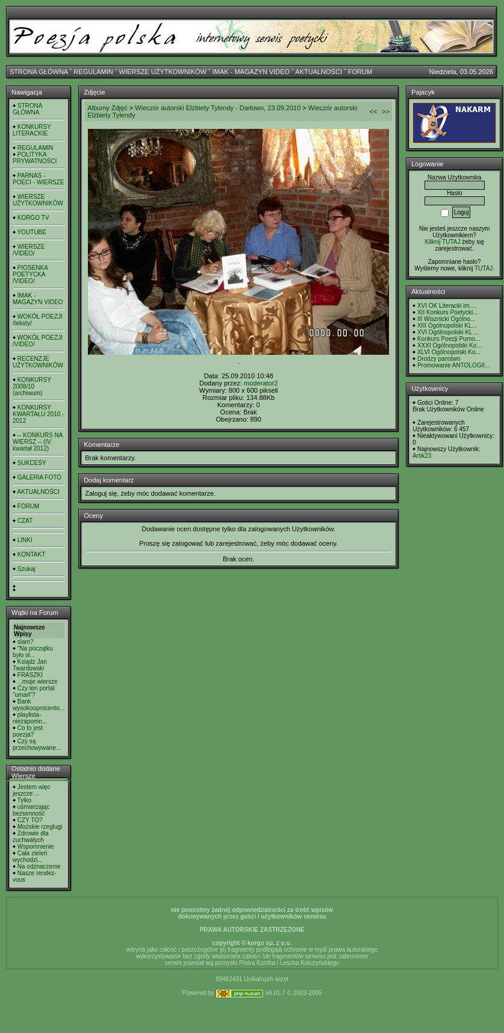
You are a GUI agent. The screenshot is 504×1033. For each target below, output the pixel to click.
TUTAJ (483, 268)
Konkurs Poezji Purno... (449, 338)
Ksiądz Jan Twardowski (30, 665)
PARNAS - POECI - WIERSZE (38, 179)
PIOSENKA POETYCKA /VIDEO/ (30, 274)
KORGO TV (33, 217)
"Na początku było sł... (33, 651)
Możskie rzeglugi (39, 826)
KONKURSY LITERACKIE (32, 130)
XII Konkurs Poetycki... (447, 312)
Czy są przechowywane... (37, 744)
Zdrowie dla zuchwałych (30, 836)
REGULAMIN (93, 71)
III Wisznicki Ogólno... (446, 319)
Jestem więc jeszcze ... (32, 790)
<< (373, 111)
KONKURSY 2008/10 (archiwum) (32, 386)
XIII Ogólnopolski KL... (447, 325)
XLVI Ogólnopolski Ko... (449, 352)
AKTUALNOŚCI (318, 71)
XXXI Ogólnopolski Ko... (449, 345)
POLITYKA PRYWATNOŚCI (35, 157)
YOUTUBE (31, 232)
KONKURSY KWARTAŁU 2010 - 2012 (38, 414)
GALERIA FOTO (39, 477)
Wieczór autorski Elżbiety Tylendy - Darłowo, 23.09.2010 (217, 107)
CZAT (25, 520)
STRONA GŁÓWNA (39, 71)
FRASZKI (30, 675)
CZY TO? (30, 820)
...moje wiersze (37, 681)
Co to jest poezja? (28, 731)
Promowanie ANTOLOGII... (453, 365)
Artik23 (421, 455)
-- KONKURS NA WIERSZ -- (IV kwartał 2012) (38, 442)
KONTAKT (31, 554)
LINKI (25, 540)
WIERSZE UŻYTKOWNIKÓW (163, 71)
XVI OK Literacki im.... (446, 305)
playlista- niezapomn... (30, 718)
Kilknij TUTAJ (442, 242)
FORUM (360, 71)
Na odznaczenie (39, 866)
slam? (25, 641)
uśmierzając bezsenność (31, 810)
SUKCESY (31, 463)
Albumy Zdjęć (107, 107)
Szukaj (26, 569)
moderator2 (261, 383)
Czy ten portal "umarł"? (33, 691)
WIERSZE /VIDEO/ (29, 250)
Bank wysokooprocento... (38, 704)
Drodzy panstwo (439, 358)
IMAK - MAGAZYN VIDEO (251, 71)
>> (386, 111)
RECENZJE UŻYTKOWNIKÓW (38, 362)
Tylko (24, 800)
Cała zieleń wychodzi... (30, 856)
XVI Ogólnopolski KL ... (448, 332)
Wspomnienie (35, 846)
